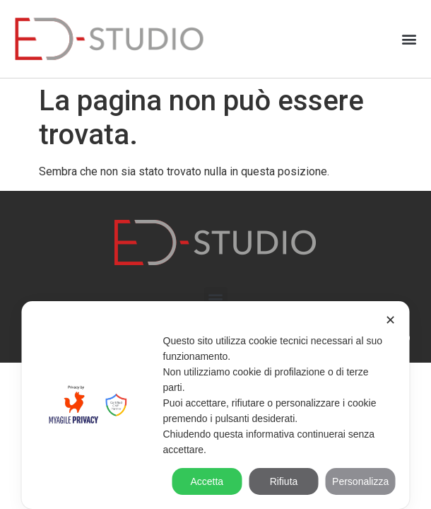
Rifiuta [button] (284, 481)
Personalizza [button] (360, 481)
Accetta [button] (206, 481)
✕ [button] (390, 320)
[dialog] (216, 405)
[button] (408, 39)
